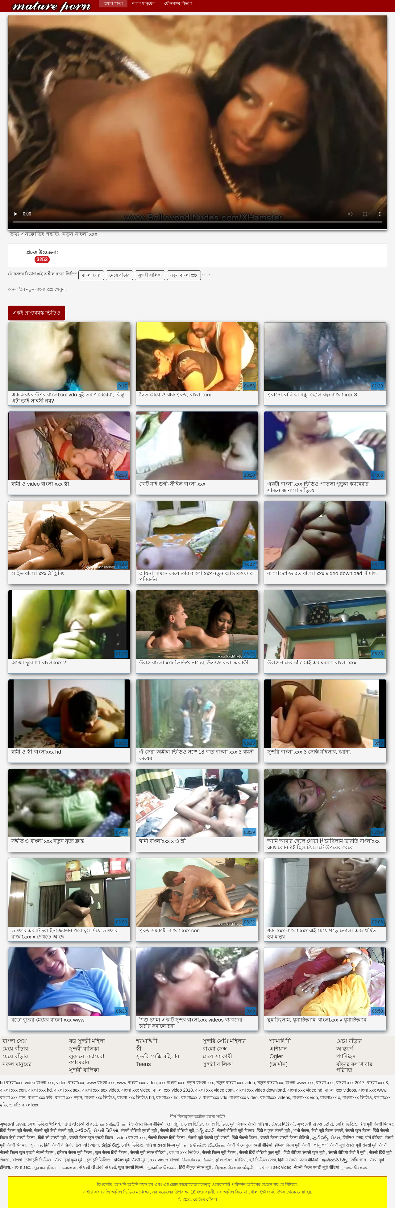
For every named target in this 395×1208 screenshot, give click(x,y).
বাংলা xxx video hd (304, 1090)
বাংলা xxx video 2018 (173, 1090)
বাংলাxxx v (191, 1097)
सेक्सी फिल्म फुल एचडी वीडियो (249, 1145)
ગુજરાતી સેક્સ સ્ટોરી (315, 1124)
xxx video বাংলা (164, 1159)
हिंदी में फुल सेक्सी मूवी (274, 1130)
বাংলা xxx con (13, 1090)
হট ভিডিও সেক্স (262, 1159)
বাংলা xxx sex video (100, 1090)
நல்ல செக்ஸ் (355, 1167)
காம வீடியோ (112, 1124)
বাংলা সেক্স (91, 275)
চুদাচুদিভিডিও (99, 1159)
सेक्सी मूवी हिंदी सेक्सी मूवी (53, 1130)
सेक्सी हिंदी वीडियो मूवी (177, 1130)
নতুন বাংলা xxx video (235, 1082)
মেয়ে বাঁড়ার (119, 275)
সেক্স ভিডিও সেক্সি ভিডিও (206, 1124)
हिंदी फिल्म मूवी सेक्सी (16, 1130)
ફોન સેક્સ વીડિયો (231, 1159)
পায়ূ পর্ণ (320, 1145)
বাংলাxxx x (330, 1097)
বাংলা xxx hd (40, 1090)
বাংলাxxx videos (275, 1097)
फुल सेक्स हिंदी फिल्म (111, 1152)
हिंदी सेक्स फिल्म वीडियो (145, 1124)
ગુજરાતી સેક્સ (12, 1124)
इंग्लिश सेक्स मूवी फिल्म (75, 1152)
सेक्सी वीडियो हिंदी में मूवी (347, 1152)
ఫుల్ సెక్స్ (320, 1137)
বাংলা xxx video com (214, 1090)
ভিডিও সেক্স (353, 1137)
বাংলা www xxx (299, 1082)
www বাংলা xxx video (136, 1082)
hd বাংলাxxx (11, 1082)
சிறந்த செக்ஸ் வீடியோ (237, 1167)
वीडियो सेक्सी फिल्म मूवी (163, 1145)
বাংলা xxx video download (260, 1090)
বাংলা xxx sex (67, 1090)
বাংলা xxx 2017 (350, 1082)
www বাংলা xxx (100, 1082)
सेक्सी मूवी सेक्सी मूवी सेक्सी (208, 1137)
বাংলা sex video (276, 1167)
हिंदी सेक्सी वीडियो (58, 1145)
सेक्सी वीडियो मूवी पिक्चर (236, 1130)
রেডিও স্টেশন (51, 7)
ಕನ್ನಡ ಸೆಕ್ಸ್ (110, 1145)
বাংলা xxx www (372, 1090)
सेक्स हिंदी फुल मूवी (70, 1159)
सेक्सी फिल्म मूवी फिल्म (219, 1152)
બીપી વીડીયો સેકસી (79, 1124)
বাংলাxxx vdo (215, 1097)
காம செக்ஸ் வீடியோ (204, 1145)
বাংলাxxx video (243, 1097)
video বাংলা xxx (39, 1082)
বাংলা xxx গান (12, 1097)
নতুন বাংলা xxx (184, 275)
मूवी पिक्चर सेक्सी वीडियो (249, 1124)
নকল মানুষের (143, 3)
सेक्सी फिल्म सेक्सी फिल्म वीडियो (285, 1137)
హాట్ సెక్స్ (83, 1130)
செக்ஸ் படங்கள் (197, 1159)
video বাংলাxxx (70, 1082)
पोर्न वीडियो (373, 1137)
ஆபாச (35, 1145)
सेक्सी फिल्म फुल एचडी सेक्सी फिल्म (27, 1152)
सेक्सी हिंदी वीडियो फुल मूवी (260, 1152)
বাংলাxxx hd (167, 1097)
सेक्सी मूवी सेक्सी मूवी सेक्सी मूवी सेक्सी (359, 1145)
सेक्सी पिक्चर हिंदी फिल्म (167, 1137)
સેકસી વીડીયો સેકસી (97, 1167)
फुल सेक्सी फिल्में (130, 1167)
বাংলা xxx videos (340, 1090)
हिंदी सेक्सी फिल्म (245, 1137)
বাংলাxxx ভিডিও (357, 1097)
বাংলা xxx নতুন (68, 1097)
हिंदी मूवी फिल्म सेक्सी (327, 1130)
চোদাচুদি (174, 1124)
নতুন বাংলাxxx (270, 1082)
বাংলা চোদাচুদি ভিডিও (32, 1159)
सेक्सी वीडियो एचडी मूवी (139, 1130)
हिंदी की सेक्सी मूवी (52, 1137)
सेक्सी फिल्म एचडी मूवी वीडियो (317, 1167)
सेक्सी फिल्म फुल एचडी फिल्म (91, 1137)
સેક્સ (335, 1137)
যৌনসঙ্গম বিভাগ (178, 3)
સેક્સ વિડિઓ (283, 1124)
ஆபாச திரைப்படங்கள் (54, 1167)
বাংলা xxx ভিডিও (100, 1097)
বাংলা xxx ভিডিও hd (135, 1097)
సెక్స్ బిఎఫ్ (205, 1130)
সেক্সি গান (358, 1159)
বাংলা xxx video (135, 1090)
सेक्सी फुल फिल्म (357, 1130)
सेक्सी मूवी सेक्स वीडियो (148, 1152)
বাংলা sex (21, 1167)
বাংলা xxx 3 (377, 1082)
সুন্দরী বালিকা (150, 275)
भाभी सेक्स (301, 1130)
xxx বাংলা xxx (172, 1082)
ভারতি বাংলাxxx (23, 1104)
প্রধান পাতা (113, 3)
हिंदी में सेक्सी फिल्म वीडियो (298, 1159)
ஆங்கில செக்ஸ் (161, 1167)
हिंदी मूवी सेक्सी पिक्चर (376, 1124)
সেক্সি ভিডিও (346, 1124)
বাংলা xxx (325, 1082)
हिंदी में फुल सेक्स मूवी (195, 1167)
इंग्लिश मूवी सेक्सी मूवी (131, 1159)
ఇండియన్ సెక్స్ (334, 1159)
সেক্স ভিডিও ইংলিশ (43, 1124)
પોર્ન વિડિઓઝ (86, 1145)
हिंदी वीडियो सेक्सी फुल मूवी (305, 1152)
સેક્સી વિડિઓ (106, 1130)
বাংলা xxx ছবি (40, 1097)
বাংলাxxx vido (305, 1097)
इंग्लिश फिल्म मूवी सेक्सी (293, 1145)
